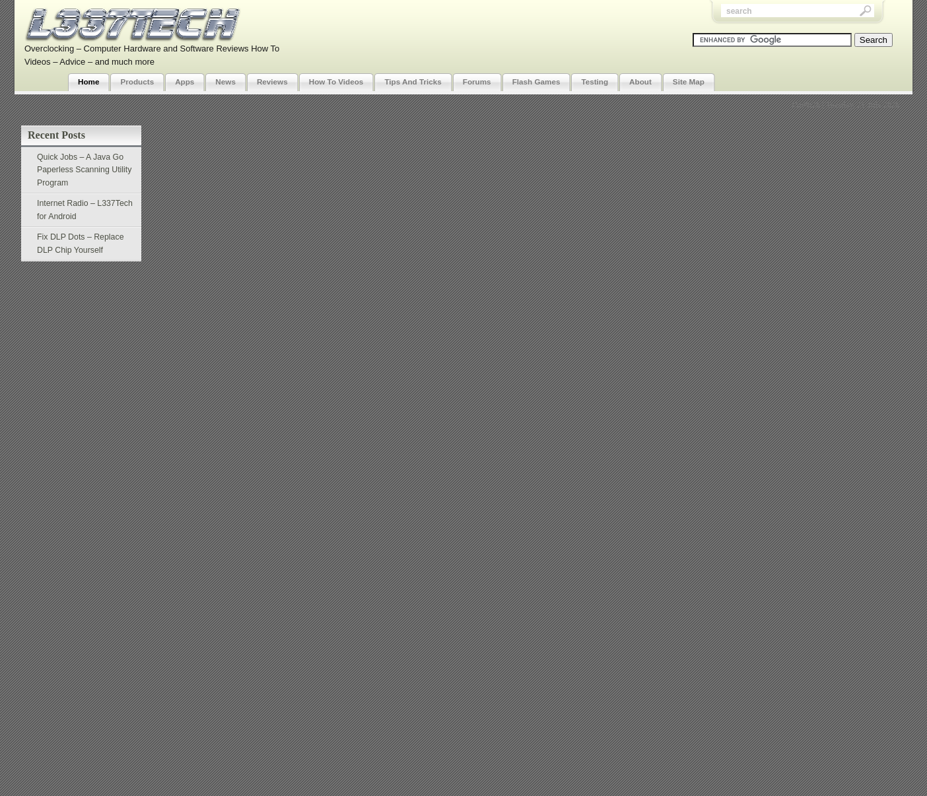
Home (88, 81)
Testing (594, 81)
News (225, 81)
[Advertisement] (511, 28)
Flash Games (536, 81)
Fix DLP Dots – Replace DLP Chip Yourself (80, 243)
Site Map (688, 81)
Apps (184, 81)
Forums (477, 81)
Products (137, 81)
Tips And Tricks (412, 81)
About (640, 81)
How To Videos (336, 81)
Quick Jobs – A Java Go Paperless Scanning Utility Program (84, 169)
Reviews (272, 81)
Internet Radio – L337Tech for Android (85, 210)
